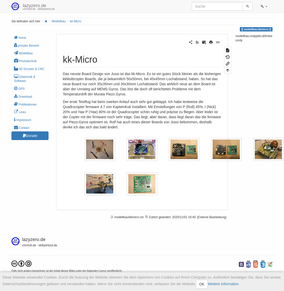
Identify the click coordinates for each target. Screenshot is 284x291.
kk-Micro (75, 21)
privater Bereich (26, 45)
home (20, 37)
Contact (21, 127)
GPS (19, 88)
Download (23, 96)
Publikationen (25, 104)
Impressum (22, 119)
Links (20, 112)
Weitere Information (223, 284)
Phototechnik (25, 61)
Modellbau (59, 21)
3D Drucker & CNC (29, 68)
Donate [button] (30, 136)
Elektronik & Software (24, 78)
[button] (264, 6)
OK (201, 284)
